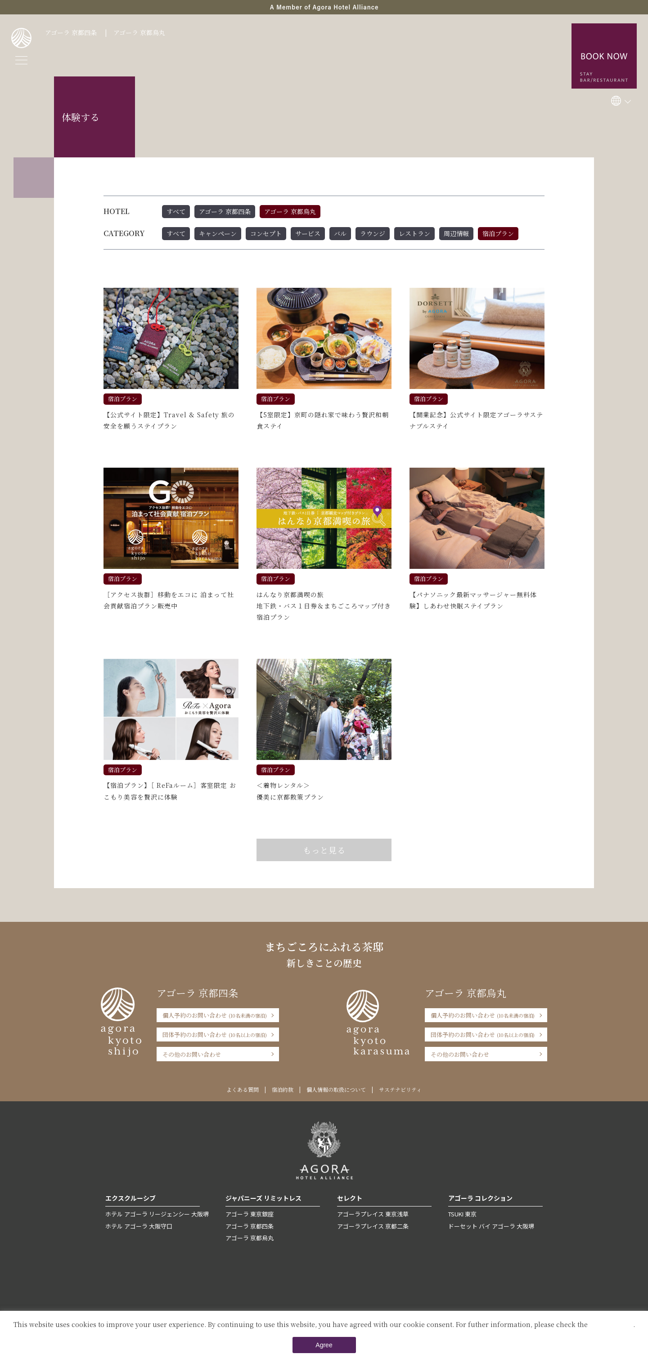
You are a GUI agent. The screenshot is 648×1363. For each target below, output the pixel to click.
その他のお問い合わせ (191, 1054)
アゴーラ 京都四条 (71, 32)
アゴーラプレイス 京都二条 (373, 1226)
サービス (307, 233)
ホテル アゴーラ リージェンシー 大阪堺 (157, 1214)
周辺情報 (456, 233)
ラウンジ (372, 233)
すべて (175, 211)
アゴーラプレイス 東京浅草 (373, 1214)
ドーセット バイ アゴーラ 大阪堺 (491, 1226)
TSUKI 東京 (462, 1214)
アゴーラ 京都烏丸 (139, 32)
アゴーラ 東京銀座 (249, 1214)
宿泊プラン (498, 233)
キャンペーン (218, 233)
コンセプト (266, 233)
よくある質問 (242, 1089)
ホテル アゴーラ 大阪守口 (138, 1226)
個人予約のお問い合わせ (214, 1015)
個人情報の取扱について (336, 1089)
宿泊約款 (282, 1089)
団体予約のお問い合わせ (214, 1034)
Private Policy (611, 1324)
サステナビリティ (400, 1089)
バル (340, 233)
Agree (323, 1345)
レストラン (414, 233)
